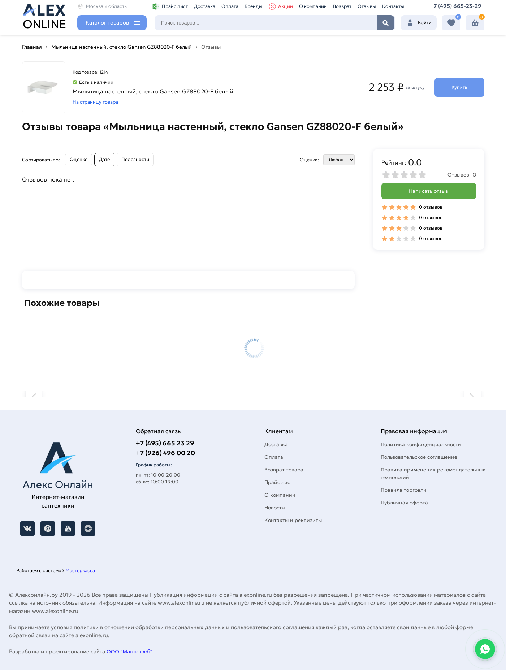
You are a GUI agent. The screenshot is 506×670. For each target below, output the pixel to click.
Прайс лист (170, 6)
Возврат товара (283, 469)
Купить (459, 87)
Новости (274, 507)
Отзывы (367, 6)
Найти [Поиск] (385, 22)
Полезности (135, 159)
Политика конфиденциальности (421, 444)
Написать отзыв (428, 191)
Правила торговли (404, 490)
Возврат (342, 6)
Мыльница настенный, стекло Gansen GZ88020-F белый (121, 47)
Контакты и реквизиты (293, 520)
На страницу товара (95, 102)
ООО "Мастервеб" (129, 651)
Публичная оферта (404, 502)
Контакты (393, 6)
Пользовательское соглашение (419, 457)
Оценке (78, 159)
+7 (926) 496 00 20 (165, 453)
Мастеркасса (80, 570)
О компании (313, 6)
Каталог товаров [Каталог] (107, 22)
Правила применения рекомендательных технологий (433, 473)
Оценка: (309, 160)
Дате (104, 159)
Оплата (229, 6)
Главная (32, 47)
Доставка (204, 6)
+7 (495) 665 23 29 (165, 443)
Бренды (254, 6)
